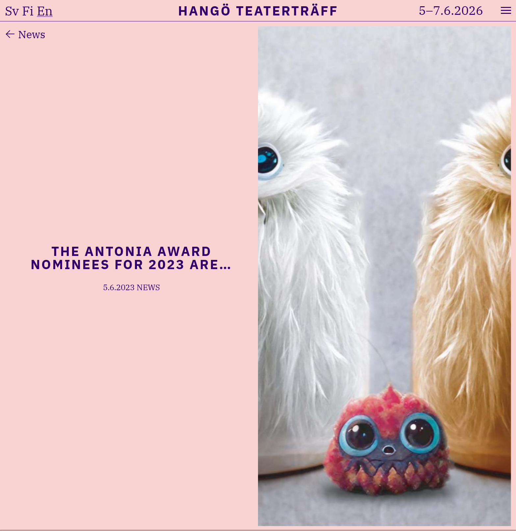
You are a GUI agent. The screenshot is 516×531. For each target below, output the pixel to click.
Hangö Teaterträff (258, 10)
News (31, 34)
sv (12, 11)
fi (28, 11)
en (45, 11)
